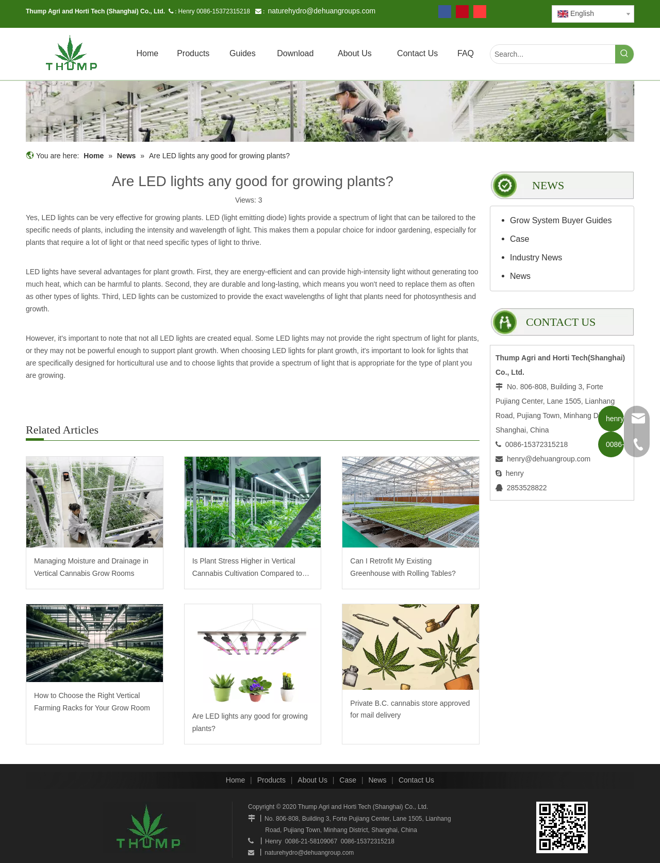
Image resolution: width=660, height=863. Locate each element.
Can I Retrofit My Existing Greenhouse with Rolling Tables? (402, 567)
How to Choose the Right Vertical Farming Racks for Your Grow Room (92, 701)
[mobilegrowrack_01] (330, 111)
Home (235, 780)
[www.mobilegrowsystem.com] (562, 827)
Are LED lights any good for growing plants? (250, 722)
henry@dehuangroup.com (548, 459)
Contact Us (416, 780)
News (520, 276)
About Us (312, 780)
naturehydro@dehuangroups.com (321, 11)
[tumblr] (479, 11)
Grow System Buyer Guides (561, 220)
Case (519, 239)
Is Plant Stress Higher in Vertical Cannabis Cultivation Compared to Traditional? (247, 568)
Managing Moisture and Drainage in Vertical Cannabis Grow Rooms (91, 567)
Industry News (536, 257)
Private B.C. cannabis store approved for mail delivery (410, 709)
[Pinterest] (462, 11)
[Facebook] (444, 11)
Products (271, 780)
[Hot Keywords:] (624, 54)
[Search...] (552, 54)
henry (515, 473)
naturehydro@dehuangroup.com (309, 852)
